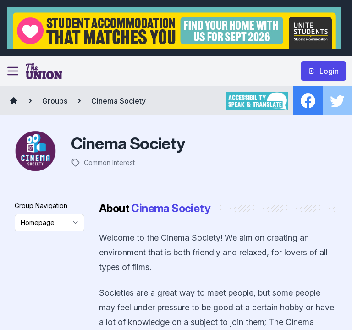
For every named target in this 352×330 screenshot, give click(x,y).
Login (323, 71)
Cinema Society (118, 100)
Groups (54, 100)
